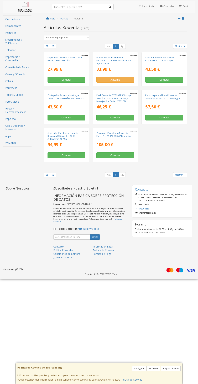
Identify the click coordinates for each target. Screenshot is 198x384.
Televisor (10, 50)
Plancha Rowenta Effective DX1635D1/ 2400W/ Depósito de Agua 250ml (113, 95)
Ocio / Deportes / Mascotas (15, 127)
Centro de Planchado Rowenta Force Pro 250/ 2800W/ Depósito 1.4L (113, 241)
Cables (9, 81)
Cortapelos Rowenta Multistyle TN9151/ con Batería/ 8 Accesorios (66, 167)
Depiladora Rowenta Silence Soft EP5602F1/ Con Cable (65, 94)
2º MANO (10, 143)
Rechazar (153, 368)
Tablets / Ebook (14, 94)
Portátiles (10, 32)
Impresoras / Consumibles (12, 58)
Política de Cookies (131, 379)
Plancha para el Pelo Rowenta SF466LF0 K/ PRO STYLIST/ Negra (162, 167)
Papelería (10, 118)
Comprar (66, 114)
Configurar (139, 368)
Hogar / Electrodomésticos (15, 110)
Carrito (186, 6)
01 (115, 46)
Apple (8, 136)
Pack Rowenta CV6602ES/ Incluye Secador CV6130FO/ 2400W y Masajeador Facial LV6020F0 (114, 168)
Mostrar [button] (180, 46)
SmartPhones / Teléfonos (13, 41)
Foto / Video (12, 101)
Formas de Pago (102, 359)
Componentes (13, 26)
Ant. (109, 46)
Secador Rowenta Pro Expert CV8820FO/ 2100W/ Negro (160, 94)
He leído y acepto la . (78, 334)
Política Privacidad (63, 355)
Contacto (167, 6)
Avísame (115, 114)
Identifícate (146, 6)
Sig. (122, 46)
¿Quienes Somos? (63, 362)
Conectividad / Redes (17, 67)
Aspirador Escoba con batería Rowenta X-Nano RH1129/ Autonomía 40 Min (63, 241)
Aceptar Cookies (171, 368)
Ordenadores (12, 19)
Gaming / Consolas (16, 74)
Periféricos (11, 88)
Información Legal (103, 352)
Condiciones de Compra (66, 359)
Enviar (95, 342)
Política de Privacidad (88, 334)
